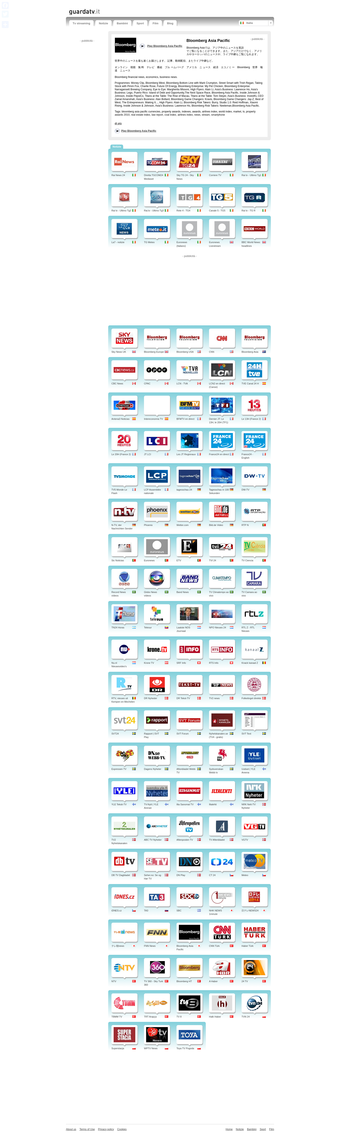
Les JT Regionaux (186, 454)
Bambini (122, 23)
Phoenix (148, 525)
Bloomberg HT (184, 981)
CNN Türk (214, 946)
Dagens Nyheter (152, 769)
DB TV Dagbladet (120, 875)
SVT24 (115, 733)
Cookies (121, 1129)
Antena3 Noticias (120, 419)
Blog (170, 23)
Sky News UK (118, 352)
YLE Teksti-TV (119, 804)
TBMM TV (116, 1016)
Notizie (103, 23)
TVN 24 (246, 1016)
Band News (183, 592)
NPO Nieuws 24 (217, 627)
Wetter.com (182, 525)
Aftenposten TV (185, 839)
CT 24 (212, 875)
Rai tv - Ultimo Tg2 (121, 210)
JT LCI (147, 454)
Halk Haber (215, 1016)
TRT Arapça (150, 1016)
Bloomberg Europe (154, 352)
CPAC (147, 383)
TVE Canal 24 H (250, 383)
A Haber (213, 981)
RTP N (245, 525)
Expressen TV (118, 769)
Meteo (245, 875)
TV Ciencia (247, 560)
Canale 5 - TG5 (217, 210)
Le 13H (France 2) (251, 419)
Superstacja (117, 1048)
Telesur (148, 627)
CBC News (117, 383)
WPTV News (150, 1048)
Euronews (149, 560)
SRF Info (181, 663)
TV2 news (214, 698)
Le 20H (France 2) (121, 454)
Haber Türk (247, 946)
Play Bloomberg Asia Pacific (138, 130)
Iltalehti (213, 804)
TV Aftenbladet (217, 839)
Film (156, 23)
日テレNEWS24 (250, 910)
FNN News (149, 946)
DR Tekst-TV (183, 698)
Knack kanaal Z (250, 663)
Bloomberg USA (185, 352)
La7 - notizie (117, 242)
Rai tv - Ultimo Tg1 (251, 175)
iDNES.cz (116, 910)
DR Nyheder (150, 698)
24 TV (245, 981)
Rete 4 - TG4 (183, 210)
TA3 (146, 910)
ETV (179, 560)
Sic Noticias (117, 560)
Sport (140, 23)
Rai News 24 (118, 175)
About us (71, 1129)
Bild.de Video (216, 525)
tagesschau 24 (184, 489)
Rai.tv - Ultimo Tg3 (154, 210)
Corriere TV (215, 175)
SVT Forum (183, 733)
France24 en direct (219, 454)
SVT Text (246, 733)
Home (229, 1129)
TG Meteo (149, 242)
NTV (113, 981)
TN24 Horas (117, 627)
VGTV (245, 839)
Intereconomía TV (153, 419)
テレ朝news (117, 946)
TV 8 (179, 1016)
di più (118, 123)
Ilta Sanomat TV (185, 804)
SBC (179, 910)
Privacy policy (106, 1129)
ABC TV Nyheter (153, 839)
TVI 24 (212, 560)
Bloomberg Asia (250, 352)
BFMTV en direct (186, 419)
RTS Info (213, 663)
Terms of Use (87, 1129)
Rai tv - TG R (248, 210)
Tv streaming (81, 23)
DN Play (181, 875)
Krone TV (149, 663)
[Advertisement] (120, 3)
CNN (211, 352)
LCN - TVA (182, 383)
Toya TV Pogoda (185, 1048)
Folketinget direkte (251, 698)
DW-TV (245, 489)
